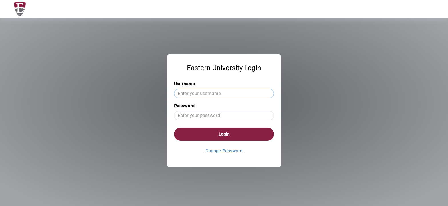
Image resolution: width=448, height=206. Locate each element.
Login (224, 134)
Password (184, 105)
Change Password (224, 151)
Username (184, 83)
